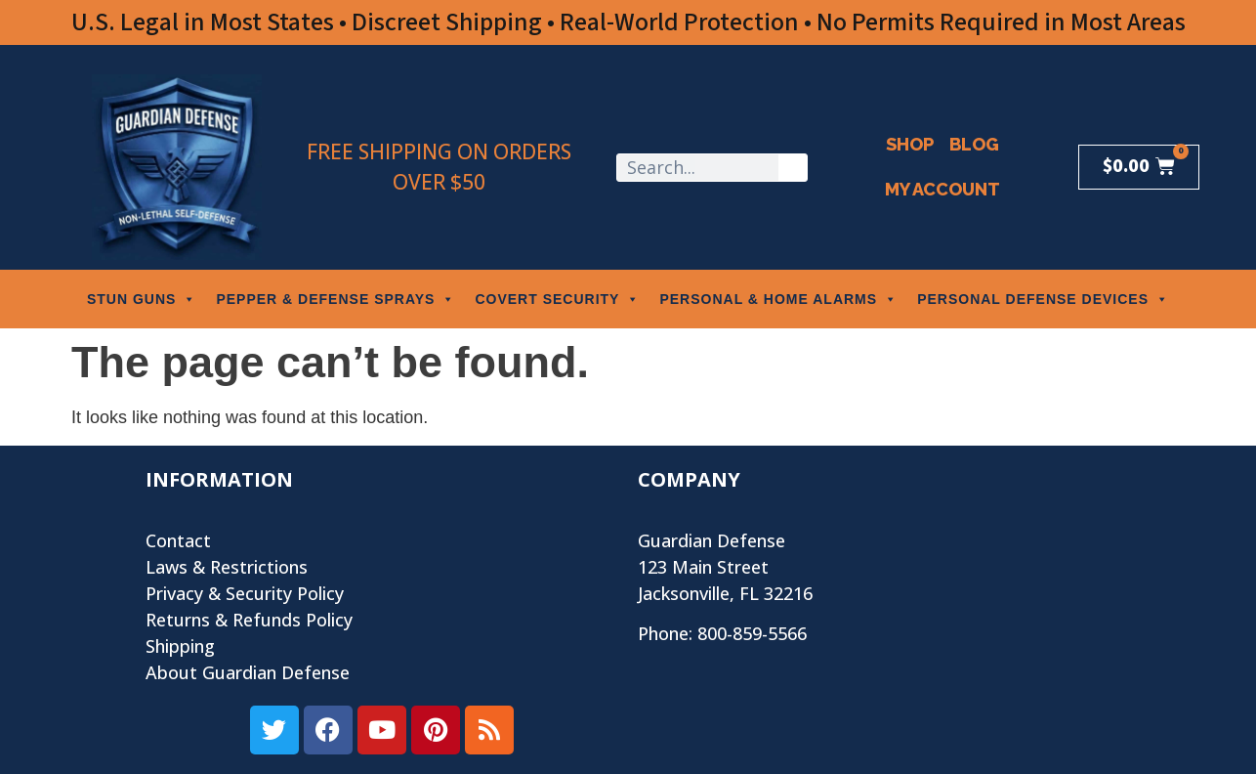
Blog (974, 144)
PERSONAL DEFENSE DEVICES (1043, 299)
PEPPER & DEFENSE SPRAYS (335, 299)
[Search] (792, 167)
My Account (942, 189)
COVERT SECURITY (557, 299)
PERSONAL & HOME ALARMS (778, 299)
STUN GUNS (141, 299)
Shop (910, 144)
